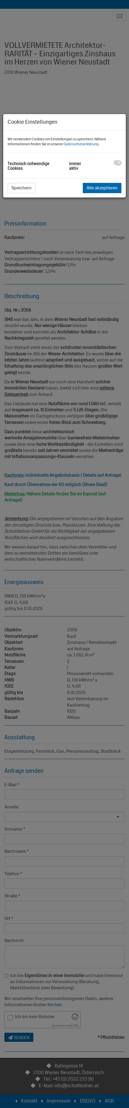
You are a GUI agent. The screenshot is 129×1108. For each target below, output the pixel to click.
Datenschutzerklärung (81, 144)
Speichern (21, 188)
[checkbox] (117, 162)
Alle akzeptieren (102, 188)
